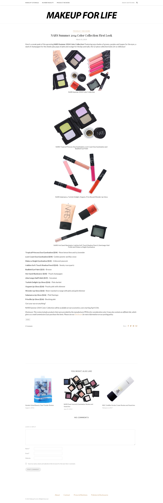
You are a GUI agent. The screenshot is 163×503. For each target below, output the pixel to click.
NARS (27, 319)
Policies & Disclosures (99, 495)
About (57, 495)
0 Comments (28, 326)
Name (27, 448)
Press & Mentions (80, 495)
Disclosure (78, 314)
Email (27, 453)
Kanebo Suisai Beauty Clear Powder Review (39, 405)
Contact (67, 495)
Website (27, 458)
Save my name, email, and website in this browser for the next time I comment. (51, 464)
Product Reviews (63, 2)
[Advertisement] (81, 343)
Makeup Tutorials (32, 2)
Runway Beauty (48, 2)
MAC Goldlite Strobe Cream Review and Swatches (118, 405)
